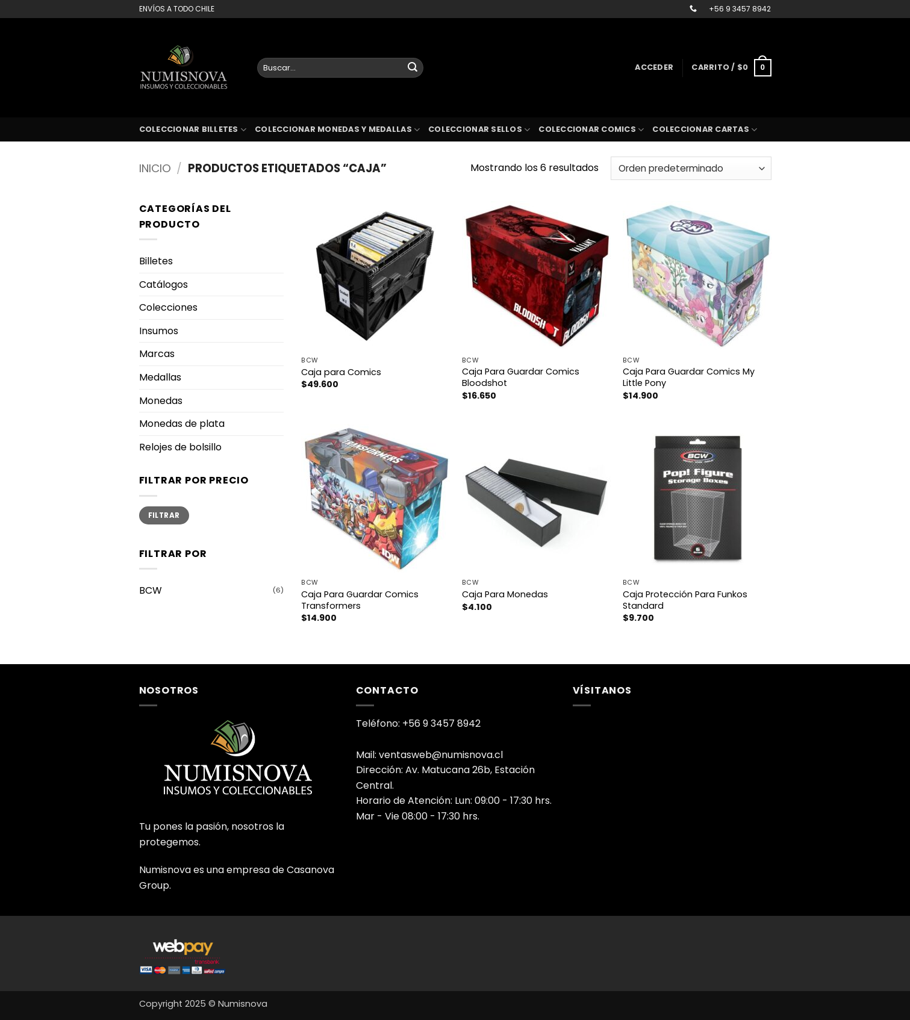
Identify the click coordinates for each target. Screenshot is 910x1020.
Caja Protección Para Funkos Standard (685, 600)
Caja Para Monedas (505, 594)
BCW (150, 590)
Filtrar (164, 515)
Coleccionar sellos (479, 129)
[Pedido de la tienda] (691, 168)
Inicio (155, 168)
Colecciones (168, 307)
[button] (654, 67)
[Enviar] (412, 68)
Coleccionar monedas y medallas (337, 129)
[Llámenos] (693, 9)
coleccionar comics (591, 129)
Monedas (160, 401)
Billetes (156, 261)
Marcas (157, 354)
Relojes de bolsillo (180, 447)
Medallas (160, 377)
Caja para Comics (341, 372)
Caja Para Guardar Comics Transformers (360, 600)
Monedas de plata (182, 424)
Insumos (158, 331)
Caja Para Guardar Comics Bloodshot (520, 377)
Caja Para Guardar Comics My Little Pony (689, 377)
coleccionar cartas (704, 129)
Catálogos (163, 284)
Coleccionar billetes (193, 129)
